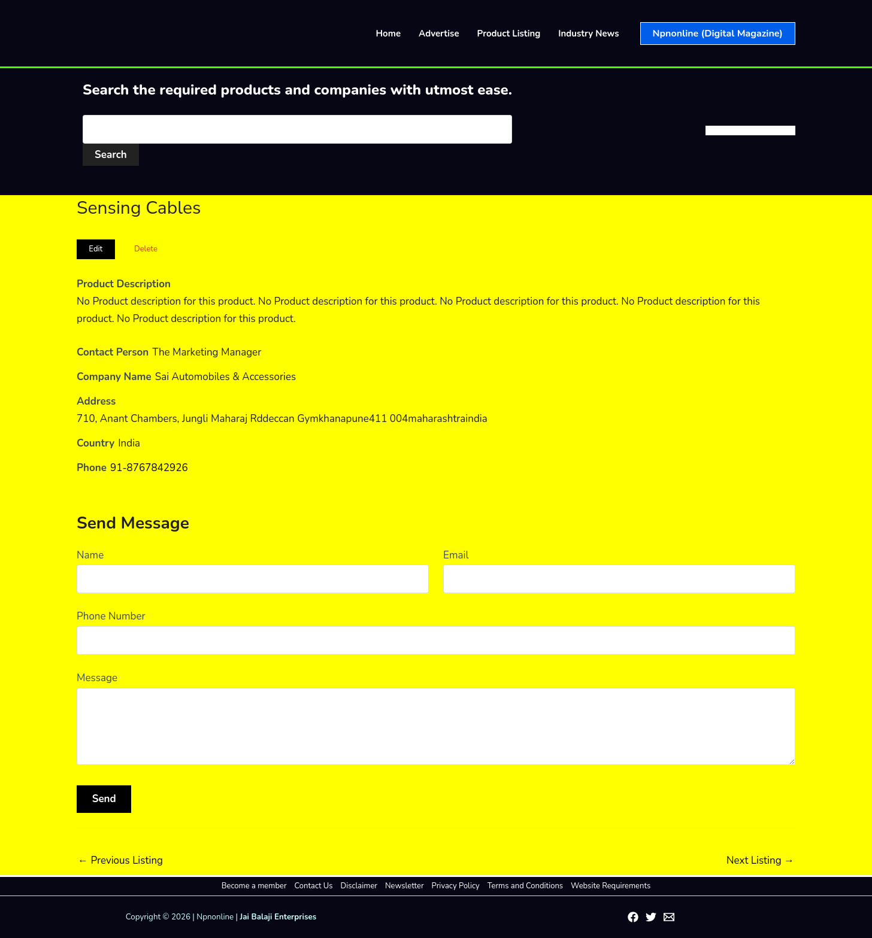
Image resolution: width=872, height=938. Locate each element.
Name (90, 555)
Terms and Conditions (525, 886)
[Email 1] (669, 917)
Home (388, 34)
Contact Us (314, 886)
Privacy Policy (456, 886)
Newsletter (404, 886)
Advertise (439, 34)
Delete (146, 249)
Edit (95, 249)
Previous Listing (120, 860)
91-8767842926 (149, 468)
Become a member (254, 886)
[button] (717, 33)
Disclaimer (359, 886)
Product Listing (509, 34)
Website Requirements (610, 886)
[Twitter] (651, 917)
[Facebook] (633, 917)
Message (97, 678)
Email (455, 555)
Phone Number (111, 616)
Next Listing (760, 860)
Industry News (588, 34)
